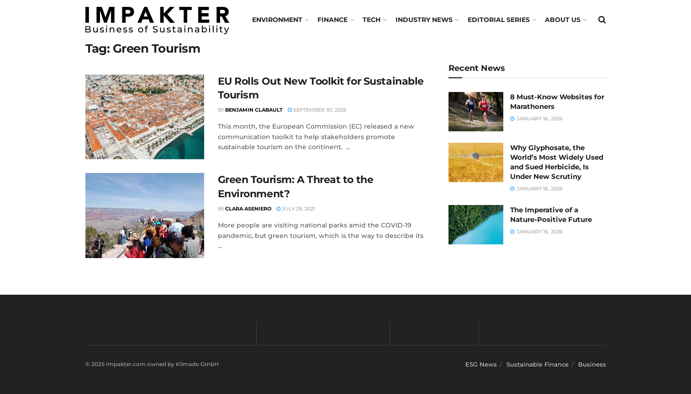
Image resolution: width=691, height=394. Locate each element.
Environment (277, 20)
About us (562, 20)
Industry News (424, 20)
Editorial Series (499, 20)
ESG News (481, 364)
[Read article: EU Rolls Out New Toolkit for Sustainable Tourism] (144, 117)
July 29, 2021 (295, 208)
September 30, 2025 (317, 110)
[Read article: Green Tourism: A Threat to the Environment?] (144, 215)
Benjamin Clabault (254, 110)
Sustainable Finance (537, 364)
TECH (371, 20)
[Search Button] (602, 19)
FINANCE (332, 20)
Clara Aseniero (248, 208)
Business (592, 364)
